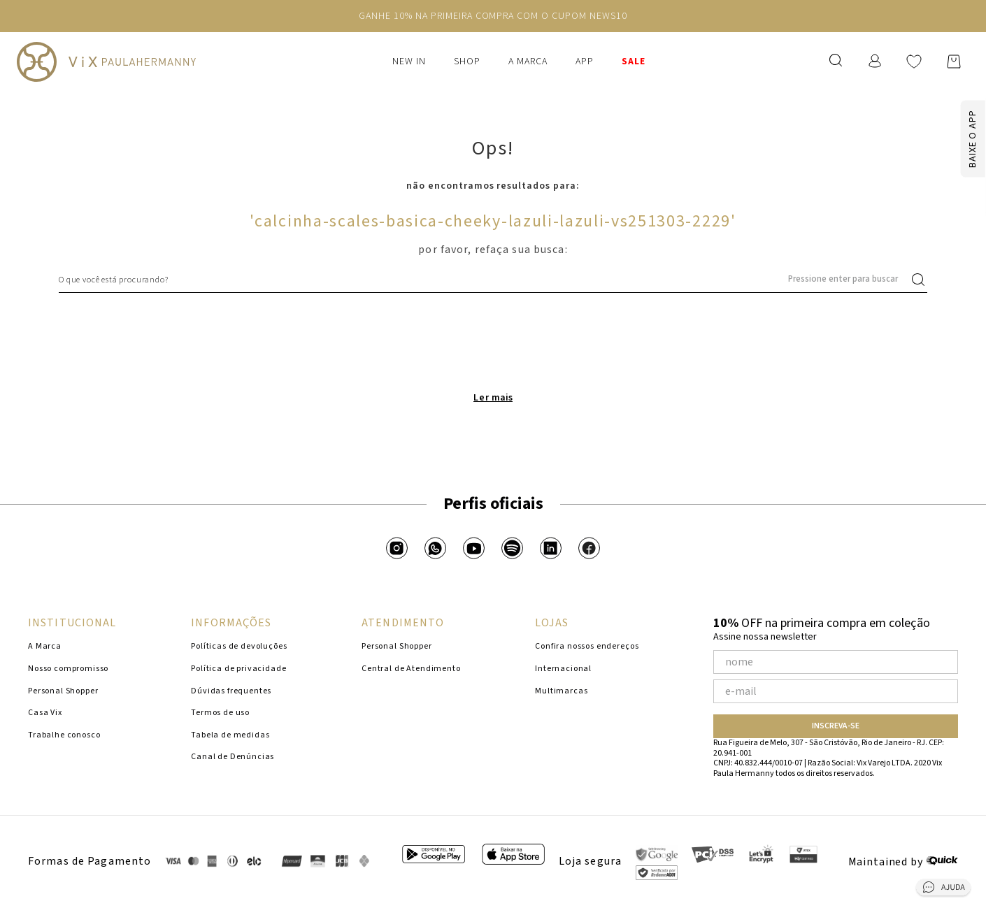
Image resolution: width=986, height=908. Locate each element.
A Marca (528, 62)
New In (409, 62)
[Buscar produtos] (921, 279)
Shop (467, 62)
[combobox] (493, 279)
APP (585, 62)
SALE (633, 62)
